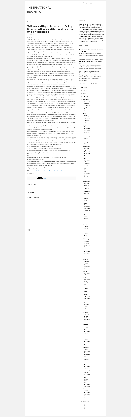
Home (65, 15)
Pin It (44, 178)
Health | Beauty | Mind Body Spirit (87, 26)
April (84, 93)
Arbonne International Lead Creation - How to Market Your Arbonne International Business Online (91, 61)
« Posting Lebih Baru (28, 230)
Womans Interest (87, 36)
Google (82, 2)
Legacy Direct (82, 27)
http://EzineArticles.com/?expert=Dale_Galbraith (48, 170)
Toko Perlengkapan (94, 34)
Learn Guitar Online (91, 29)
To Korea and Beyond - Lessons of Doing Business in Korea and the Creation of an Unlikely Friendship (50, 29)
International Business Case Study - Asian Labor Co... (86, 185)
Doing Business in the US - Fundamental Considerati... (86, 173)
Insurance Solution (84, 34)
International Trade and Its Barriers (86, 372)
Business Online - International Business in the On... (86, 206)
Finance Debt (95, 36)
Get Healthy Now (93, 41)
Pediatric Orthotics (96, 24)
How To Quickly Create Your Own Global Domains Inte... (86, 230)
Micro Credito (100, 26)
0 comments (31, 34)
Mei (84, 90)
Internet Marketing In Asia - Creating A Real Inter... (86, 294)
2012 (82, 408)
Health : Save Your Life (85, 24)
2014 (82, 87)
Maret (84, 96)
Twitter (94, 2)
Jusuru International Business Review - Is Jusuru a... (86, 253)
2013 (82, 405)
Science (83, 29)
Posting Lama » (75, 230)
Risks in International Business (86, 273)
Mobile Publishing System (93, 27)
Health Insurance (94, 31)
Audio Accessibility (84, 41)
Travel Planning (87, 33)
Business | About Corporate (86, 40)
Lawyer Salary (85, 31)
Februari (85, 99)
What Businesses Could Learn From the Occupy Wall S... (86, 283)
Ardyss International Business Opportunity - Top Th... (86, 162)
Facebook (101, 2)
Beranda (31, 2)
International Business (40, 413)
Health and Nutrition (96, 33)
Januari (85, 401)
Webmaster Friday (98, 38)
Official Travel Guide (87, 38)
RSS (88, 2)
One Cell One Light (99, 40)
